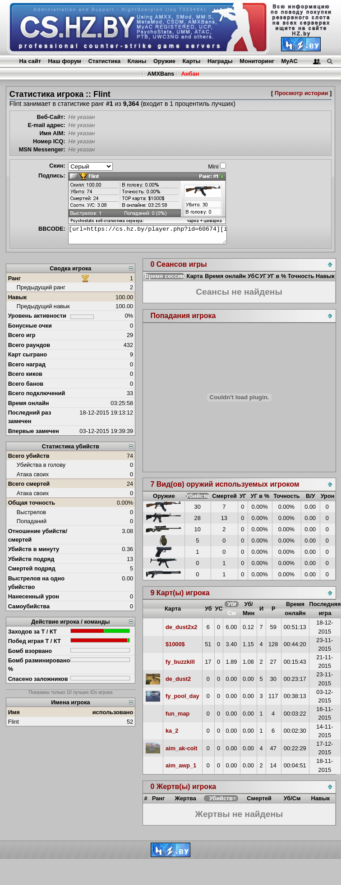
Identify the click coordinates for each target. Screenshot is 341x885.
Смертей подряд (31, 568)
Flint (13, 721)
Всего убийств (29, 455)
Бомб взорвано (30, 651)
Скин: (57, 165)
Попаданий (31, 521)
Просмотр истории (301, 93)
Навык (17, 297)
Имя (14, 712)
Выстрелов (31, 512)
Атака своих (33, 474)
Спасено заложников (38, 678)
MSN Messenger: (42, 149)
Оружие (164, 61)
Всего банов (25, 383)
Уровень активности (37, 315)
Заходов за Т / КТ (32, 631)
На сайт (30, 61)
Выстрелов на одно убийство (36, 582)
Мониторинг (257, 61)
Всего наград (27, 364)
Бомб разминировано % (39, 664)
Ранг (14, 278)
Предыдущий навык (43, 306)
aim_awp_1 (181, 765)
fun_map (177, 713)
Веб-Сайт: (51, 117)
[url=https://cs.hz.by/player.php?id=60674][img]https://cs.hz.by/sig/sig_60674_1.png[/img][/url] (147, 234)
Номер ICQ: (49, 141)
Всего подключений (36, 393)
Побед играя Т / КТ (34, 641)
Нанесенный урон (33, 596)
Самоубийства (29, 606)
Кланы (137, 61)
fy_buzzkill (180, 661)
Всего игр (22, 335)
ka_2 (172, 730)
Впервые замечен (33, 431)
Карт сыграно (27, 354)
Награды (220, 61)
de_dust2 (178, 678)
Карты (192, 61)
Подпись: (51, 175)
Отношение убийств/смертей (37, 535)
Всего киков (25, 373)
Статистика (104, 61)
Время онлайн (28, 403)
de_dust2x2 (181, 627)
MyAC (289, 61)
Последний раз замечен (29, 416)
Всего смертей (29, 483)
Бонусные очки (30, 325)
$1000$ (175, 644)
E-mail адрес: (46, 125)
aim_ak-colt (181, 748)
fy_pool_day (182, 696)
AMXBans (160, 73)
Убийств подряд (31, 559)
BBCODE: (51, 228)
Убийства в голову (41, 464)
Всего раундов (29, 345)
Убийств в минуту (34, 549)
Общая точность (31, 502)
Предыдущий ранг (41, 287)
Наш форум (65, 61)
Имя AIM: (52, 133)
